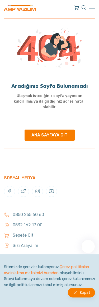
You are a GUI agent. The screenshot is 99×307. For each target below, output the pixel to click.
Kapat (85, 292)
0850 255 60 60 (24, 214)
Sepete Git (19, 235)
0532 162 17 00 (23, 224)
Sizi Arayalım (21, 245)
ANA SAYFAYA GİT (49, 135)
